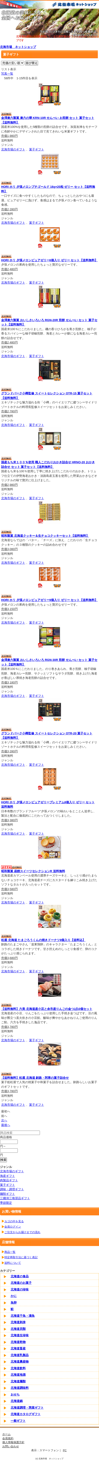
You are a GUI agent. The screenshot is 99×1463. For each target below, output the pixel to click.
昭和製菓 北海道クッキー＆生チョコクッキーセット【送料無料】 (45, 535)
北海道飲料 (18, 1368)
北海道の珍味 (20, 1289)
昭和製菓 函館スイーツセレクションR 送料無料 (33, 871)
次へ (4, 1120)
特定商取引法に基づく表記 (21, 1257)
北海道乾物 (18, 1342)
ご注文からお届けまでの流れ (22, 1232)
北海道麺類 (18, 1381)
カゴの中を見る (14, 1221)
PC (64, 1450)
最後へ (5, 1125)
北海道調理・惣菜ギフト (27, 1407)
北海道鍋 (17, 1401)
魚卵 (14, 1302)
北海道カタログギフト (26, 1414)
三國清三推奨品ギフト (15, 1198)
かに (14, 1296)
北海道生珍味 (20, 1335)
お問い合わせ (10, 1446)
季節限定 (6, 1203)
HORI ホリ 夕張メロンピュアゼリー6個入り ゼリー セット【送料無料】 (49, 260)
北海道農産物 (20, 1361)
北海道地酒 (18, 1374)
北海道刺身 (18, 1322)
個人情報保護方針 (13, 1442)
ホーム (6, 1434)
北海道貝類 (18, 1329)
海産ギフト (7, 1176)
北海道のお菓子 (21, 1282)
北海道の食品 (20, 1276)
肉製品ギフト (9, 1180)
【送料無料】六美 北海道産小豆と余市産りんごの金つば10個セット (46, 1009)
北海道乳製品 (20, 1355)
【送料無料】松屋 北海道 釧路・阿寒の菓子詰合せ (35, 1077)
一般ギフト (18, 1420)
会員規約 (7, 1438)
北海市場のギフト (13, 149)
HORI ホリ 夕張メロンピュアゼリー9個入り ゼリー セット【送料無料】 (49, 600)
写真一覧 (7, 73)
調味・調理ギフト (12, 1189)
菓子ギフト (36, 149)
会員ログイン (12, 1226)
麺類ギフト (7, 1194)
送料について (12, 1262)
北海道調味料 (20, 1388)
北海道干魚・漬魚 (23, 1315)
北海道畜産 (18, 1348)
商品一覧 (9, 1251)
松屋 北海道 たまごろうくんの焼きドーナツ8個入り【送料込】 (43, 940)
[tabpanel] (49, 23)
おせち (15, 1394)
